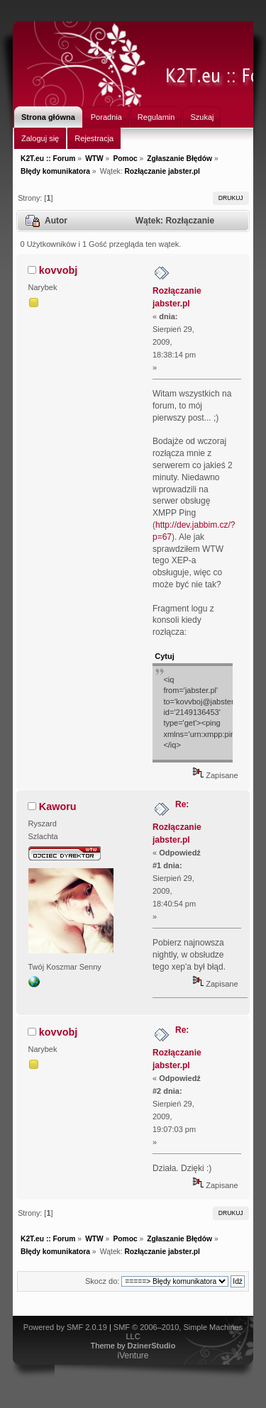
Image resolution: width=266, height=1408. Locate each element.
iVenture (132, 1355)
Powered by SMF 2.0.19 (65, 1327)
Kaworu (58, 806)
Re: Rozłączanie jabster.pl (177, 822)
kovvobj (58, 270)
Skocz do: (102, 1281)
